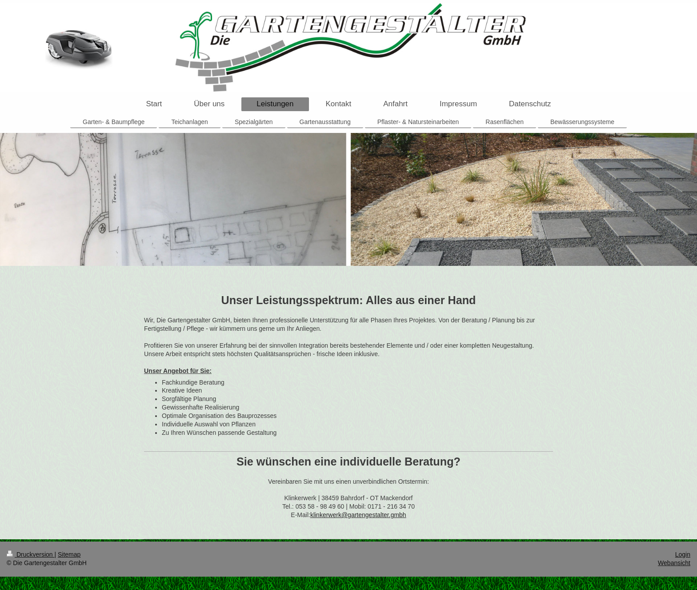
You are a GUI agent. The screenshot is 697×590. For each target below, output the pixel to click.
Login (682, 554)
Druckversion (30, 554)
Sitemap (69, 554)
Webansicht (674, 562)
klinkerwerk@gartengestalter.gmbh (358, 514)
